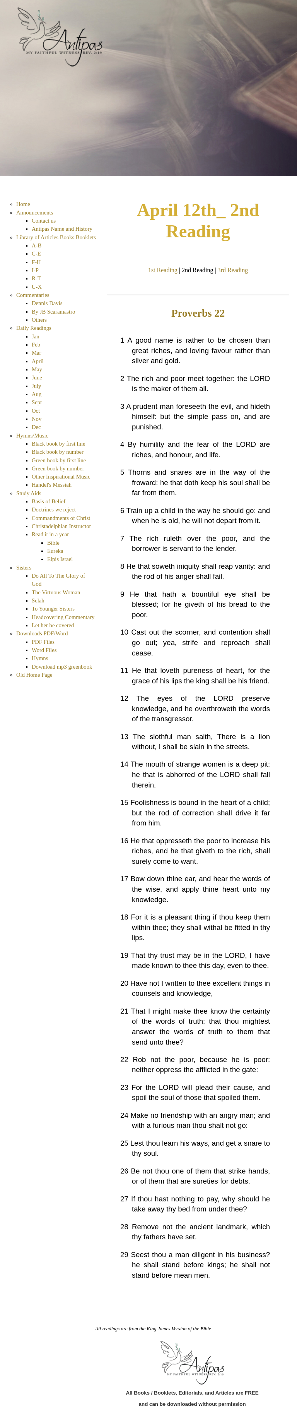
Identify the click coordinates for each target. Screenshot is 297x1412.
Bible (53, 543)
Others (39, 320)
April (38, 361)
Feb (36, 344)
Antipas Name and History (62, 229)
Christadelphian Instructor (61, 526)
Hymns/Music (32, 435)
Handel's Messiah (52, 485)
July (36, 386)
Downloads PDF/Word (42, 633)
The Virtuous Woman (56, 592)
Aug (36, 394)
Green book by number (58, 468)
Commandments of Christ (61, 518)
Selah (38, 600)
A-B (36, 245)
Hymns (40, 658)
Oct (36, 411)
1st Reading (163, 270)
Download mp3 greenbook (62, 667)
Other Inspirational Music (61, 477)
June (37, 377)
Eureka (55, 551)
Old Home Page (34, 675)
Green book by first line (59, 460)
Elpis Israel (60, 559)
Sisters (23, 567)
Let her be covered (53, 625)
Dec (36, 427)
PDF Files (43, 642)
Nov (36, 419)
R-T (36, 278)
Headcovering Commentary (63, 617)
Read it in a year (50, 534)
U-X (37, 287)
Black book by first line (58, 444)
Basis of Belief (48, 501)
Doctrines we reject (54, 509)
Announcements (34, 212)
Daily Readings (33, 328)
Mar (36, 353)
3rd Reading (233, 270)
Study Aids (28, 493)
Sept (37, 402)
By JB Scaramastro (53, 312)
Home (23, 204)
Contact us (44, 221)
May (37, 369)
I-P (35, 270)
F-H (36, 262)
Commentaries (32, 295)
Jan (35, 336)
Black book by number (58, 452)
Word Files (44, 650)
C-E (36, 253)
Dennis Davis (47, 303)
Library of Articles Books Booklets (56, 237)
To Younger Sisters (53, 609)
